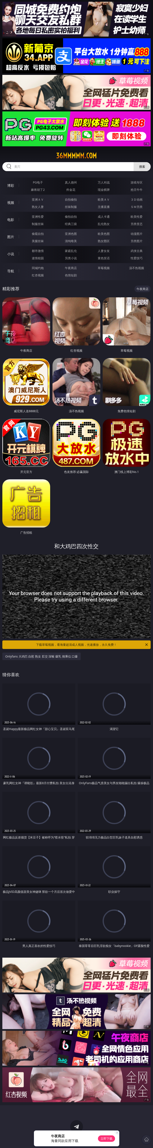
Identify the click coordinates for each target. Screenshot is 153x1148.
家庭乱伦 (71, 251)
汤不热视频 (136, 268)
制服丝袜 (38, 224)
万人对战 (104, 182)
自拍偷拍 (71, 199)
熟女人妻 (38, 207)
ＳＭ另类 (137, 207)
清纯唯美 (71, 241)
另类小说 (71, 258)
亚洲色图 (71, 234)
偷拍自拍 (71, 217)
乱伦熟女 (104, 224)
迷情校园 (38, 258)
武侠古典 (137, 251)
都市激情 (38, 251)
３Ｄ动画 (137, 199)
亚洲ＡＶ (38, 199)
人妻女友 (104, 251)
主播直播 (104, 207)
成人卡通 (104, 217)
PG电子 (38, 182)
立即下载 (106, 1138)
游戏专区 (137, 182)
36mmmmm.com (76, 155)
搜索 (142, 166)
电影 (10, 219)
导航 (10, 271)
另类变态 (137, 224)
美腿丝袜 (38, 241)
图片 (10, 236)
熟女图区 (104, 241)
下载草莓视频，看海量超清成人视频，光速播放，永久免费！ (92, 644)
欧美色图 (104, 234)
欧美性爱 (137, 217)
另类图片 (137, 241)
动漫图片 (137, 234)
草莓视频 (104, 268)
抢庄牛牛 (137, 190)
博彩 (10, 185)
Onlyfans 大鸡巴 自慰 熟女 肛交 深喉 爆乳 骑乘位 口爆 (41, 656)
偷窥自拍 (38, 234)
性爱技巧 (137, 258)
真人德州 (71, 182)
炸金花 (70, 190)
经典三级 (71, 224)
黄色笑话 (104, 258)
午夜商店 (71, 268)
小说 (10, 254)
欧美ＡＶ (104, 199)
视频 (10, 202)
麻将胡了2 (38, 190)
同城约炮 (38, 268)
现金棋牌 (104, 190)
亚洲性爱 (38, 217)
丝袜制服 (71, 207)
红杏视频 (38, 275)
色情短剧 (71, 275)
